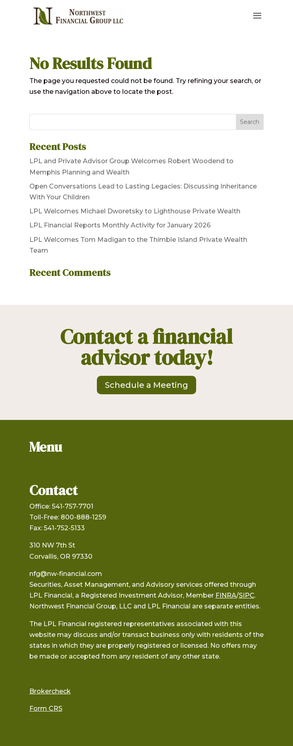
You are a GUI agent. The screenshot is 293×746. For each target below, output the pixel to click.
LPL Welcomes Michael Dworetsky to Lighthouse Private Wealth (134, 211)
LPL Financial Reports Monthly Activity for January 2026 (120, 225)
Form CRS (45, 708)
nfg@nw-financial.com (65, 574)
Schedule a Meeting (146, 385)
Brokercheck (50, 691)
